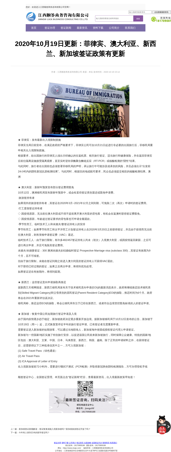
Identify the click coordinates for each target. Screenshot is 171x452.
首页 (33, 27)
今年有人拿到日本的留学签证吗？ (34, 432)
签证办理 (50, 27)
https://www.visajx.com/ (72, 448)
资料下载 (98, 27)
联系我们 (130, 27)
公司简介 (114, 27)
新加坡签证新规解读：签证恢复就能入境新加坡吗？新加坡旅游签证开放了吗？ (54, 429)
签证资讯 (79, 443)
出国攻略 (87, 443)
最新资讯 (82, 27)
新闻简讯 (105, 443)
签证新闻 (66, 27)
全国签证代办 (96, 443)
